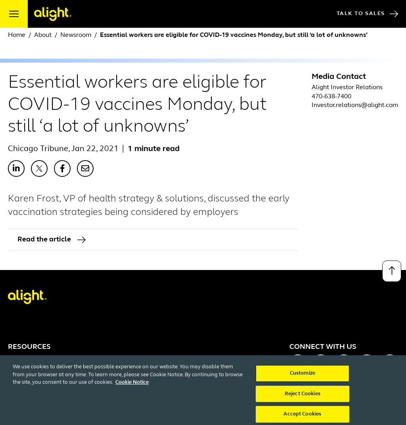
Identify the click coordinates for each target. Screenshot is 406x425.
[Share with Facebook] (62, 168)
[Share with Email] (85, 168)
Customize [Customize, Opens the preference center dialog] (302, 378)
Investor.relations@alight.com (355, 105)
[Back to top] (391, 271)
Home (16, 35)
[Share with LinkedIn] (16, 168)
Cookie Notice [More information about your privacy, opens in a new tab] (132, 388)
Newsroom (75, 35)
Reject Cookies (302, 399)
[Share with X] (39, 168)
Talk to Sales (367, 14)
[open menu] (14, 14)
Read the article (51, 239)
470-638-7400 (331, 97)
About (43, 35)
